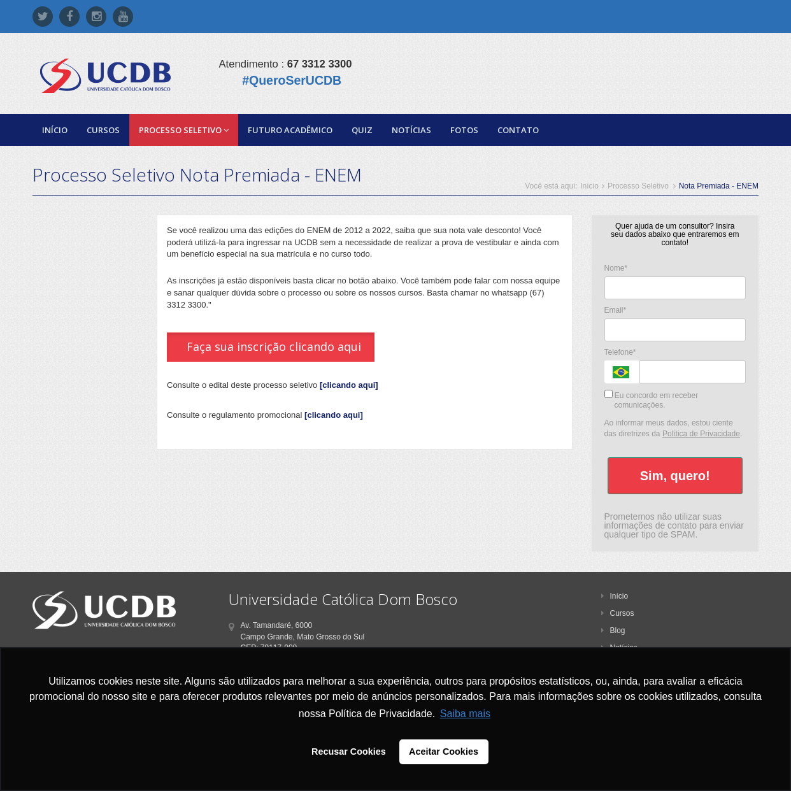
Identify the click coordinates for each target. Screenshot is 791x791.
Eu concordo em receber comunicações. (651, 400)
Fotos (464, 130)
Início (55, 130)
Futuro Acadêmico (290, 130)
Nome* (616, 268)
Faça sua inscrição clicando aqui (274, 346)
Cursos (103, 130)
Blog (613, 630)
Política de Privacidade (701, 433)
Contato (518, 130)
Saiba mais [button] (465, 713)
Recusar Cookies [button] (348, 751)
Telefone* (620, 352)
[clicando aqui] (349, 385)
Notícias (411, 130)
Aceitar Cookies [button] (443, 751)
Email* (615, 310)
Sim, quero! (675, 476)
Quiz (362, 130)
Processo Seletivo (184, 130)
